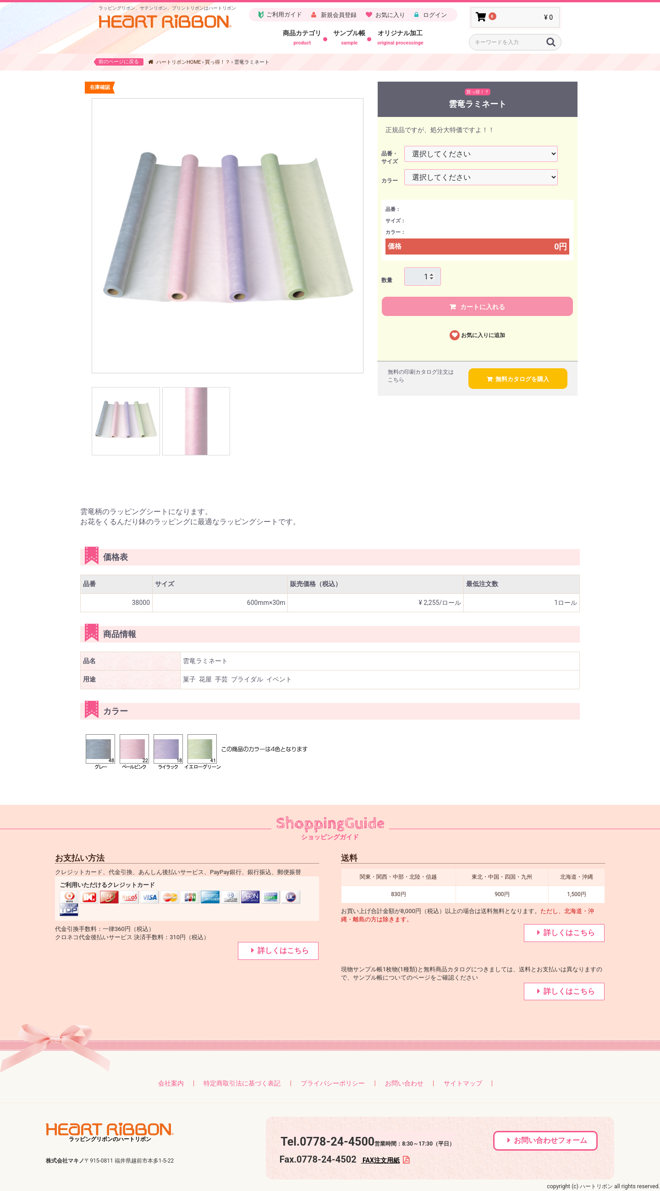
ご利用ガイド (279, 14)
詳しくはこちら (283, 950)
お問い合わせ (404, 1083)
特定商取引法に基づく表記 (242, 1083)
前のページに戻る (119, 62)
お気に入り (390, 14)
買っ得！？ (217, 62)
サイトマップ (463, 1083)
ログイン (434, 14)
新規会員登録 (338, 14)
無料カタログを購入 (522, 379)
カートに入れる (482, 307)
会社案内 (171, 1083)
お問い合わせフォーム (550, 1140)
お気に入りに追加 (483, 335)
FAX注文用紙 (380, 1160)
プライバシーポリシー (333, 1083)
